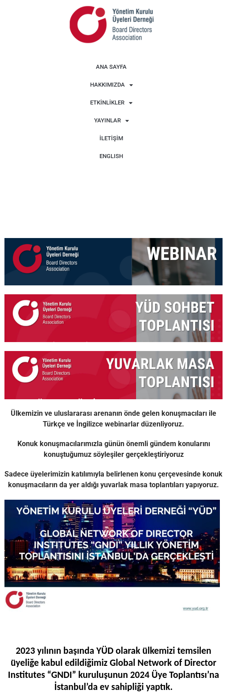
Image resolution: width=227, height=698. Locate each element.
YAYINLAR (111, 120)
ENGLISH (111, 156)
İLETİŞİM (111, 138)
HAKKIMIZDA (111, 85)
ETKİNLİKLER (111, 103)
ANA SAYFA (111, 66)
